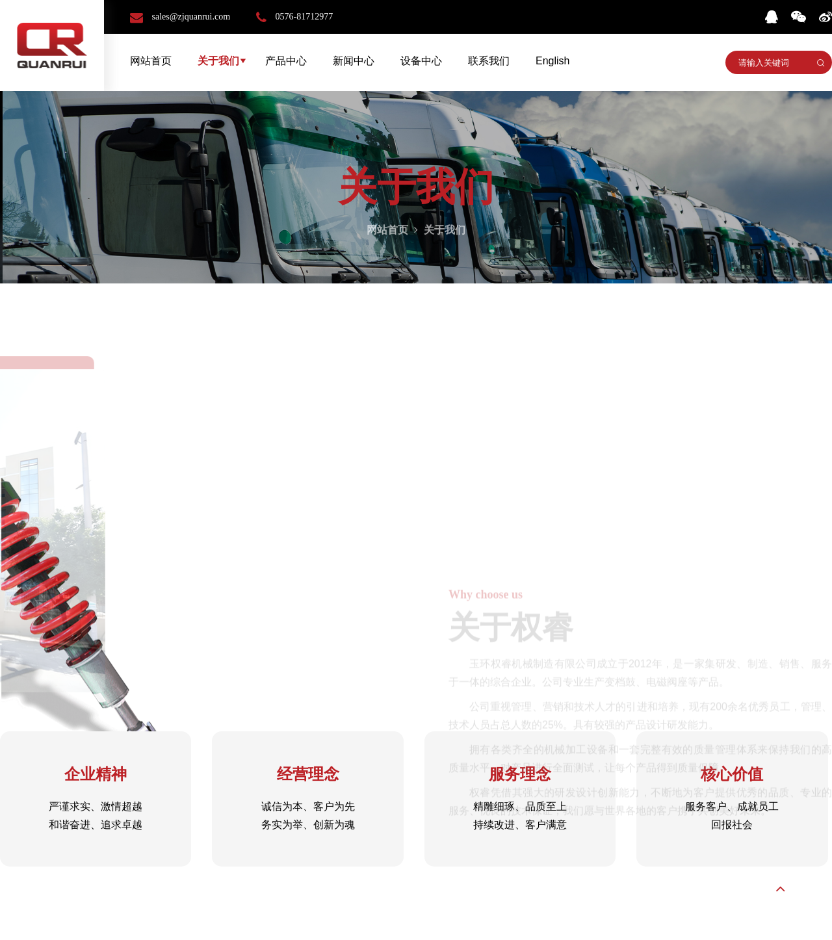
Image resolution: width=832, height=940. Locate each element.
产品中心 (286, 60)
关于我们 (218, 60)
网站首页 (151, 60)
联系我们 (489, 60)
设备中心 (421, 60)
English (552, 60)
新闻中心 (353, 60)
